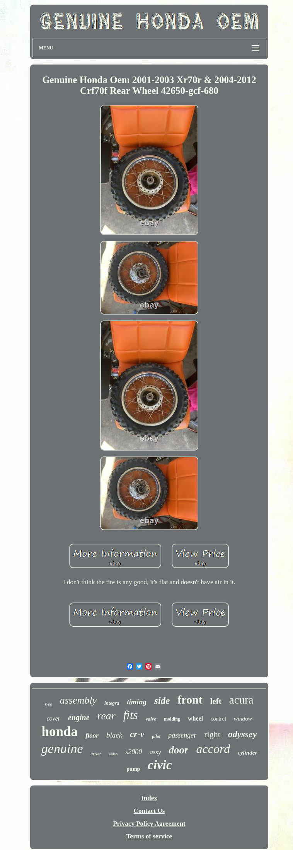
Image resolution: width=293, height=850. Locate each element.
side (162, 700)
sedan (113, 754)
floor (92, 735)
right (212, 734)
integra (111, 703)
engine (79, 717)
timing (136, 702)
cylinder (247, 753)
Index (149, 798)
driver (95, 753)
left (215, 701)
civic (160, 765)
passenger (182, 735)
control (218, 719)
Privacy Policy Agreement (149, 823)
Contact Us (149, 810)
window (243, 719)
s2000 (133, 752)
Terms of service (149, 836)
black (114, 735)
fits (130, 715)
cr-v (137, 734)
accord (213, 749)
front (189, 699)
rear (106, 716)
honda (60, 731)
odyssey (242, 734)
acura (241, 700)
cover (53, 718)
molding (172, 719)
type (48, 704)
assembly (78, 700)
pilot (156, 736)
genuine (62, 748)
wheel (195, 718)
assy (155, 752)
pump (133, 769)
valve (151, 719)
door (178, 750)
